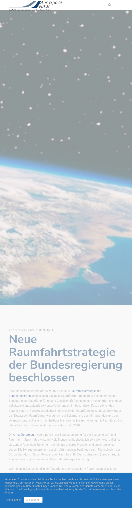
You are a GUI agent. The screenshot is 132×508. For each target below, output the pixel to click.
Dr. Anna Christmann (22, 434)
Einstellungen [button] (13, 499)
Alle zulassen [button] (33, 499)
